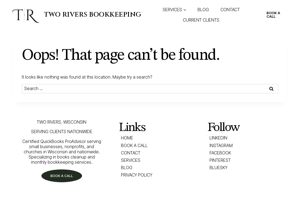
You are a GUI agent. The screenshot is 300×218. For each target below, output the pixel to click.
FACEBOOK (220, 153)
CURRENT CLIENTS (201, 20)
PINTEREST (220, 160)
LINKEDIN (218, 138)
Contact (130, 153)
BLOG (203, 9)
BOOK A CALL (273, 15)
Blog (126, 167)
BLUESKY (219, 167)
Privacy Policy (136, 175)
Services (130, 160)
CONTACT (230, 9)
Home (127, 138)
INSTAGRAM (221, 145)
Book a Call (134, 145)
